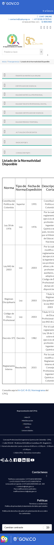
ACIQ (27, 427)
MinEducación (27, 421)
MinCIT (27, 417)
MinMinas (27, 424)
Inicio (4, 62)
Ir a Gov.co (48, 10)
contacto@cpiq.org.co (19, 19)
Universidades (27, 430)
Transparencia (13, 62)
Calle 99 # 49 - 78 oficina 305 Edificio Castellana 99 (22, 443)
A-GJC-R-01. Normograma (31, 390)
